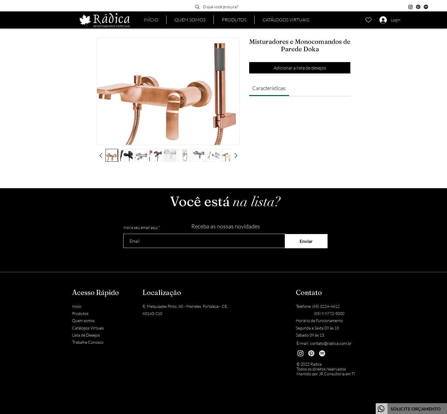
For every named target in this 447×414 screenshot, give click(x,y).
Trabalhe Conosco (87, 342)
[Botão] (411, 408)
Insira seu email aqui (140, 227)
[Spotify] (426, 7)
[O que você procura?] (232, 7)
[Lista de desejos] (368, 20)
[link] (269, 88)
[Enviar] (306, 241)
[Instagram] (410, 7)
